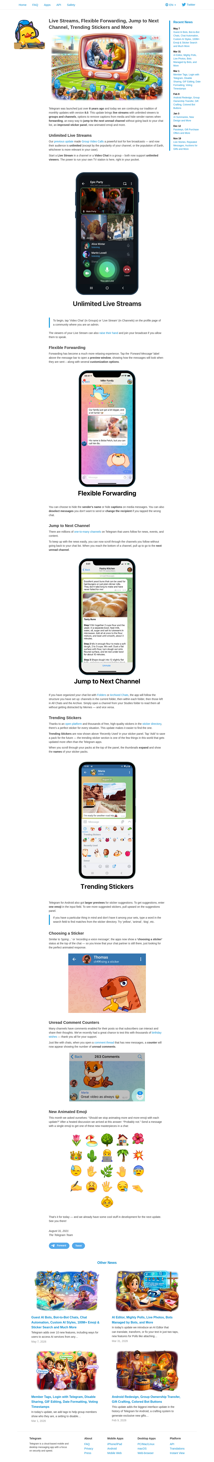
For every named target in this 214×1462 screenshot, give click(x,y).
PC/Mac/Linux (146, 1444)
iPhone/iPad (114, 1444)
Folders (101, 695)
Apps (47, 4)
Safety (71, 4)
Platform (175, 1438)
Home (23, 4)
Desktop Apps (147, 1438)
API (58, 4)
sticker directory (151, 723)
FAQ (35, 4)
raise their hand (108, 333)
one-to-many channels (87, 531)
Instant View (177, 1453)
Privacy (88, 1448)
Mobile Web (114, 1453)
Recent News (183, 22)
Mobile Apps (115, 1438)
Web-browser (146, 1453)
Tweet (78, 1245)
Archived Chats (119, 695)
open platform (73, 723)
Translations (177, 1448)
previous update (64, 141)
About (88, 1438)
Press (87, 1453)
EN (170, 4)
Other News (107, 1263)
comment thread (104, 1042)
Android (112, 1448)
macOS (142, 1448)
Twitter (188, 4)
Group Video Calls (93, 141)
